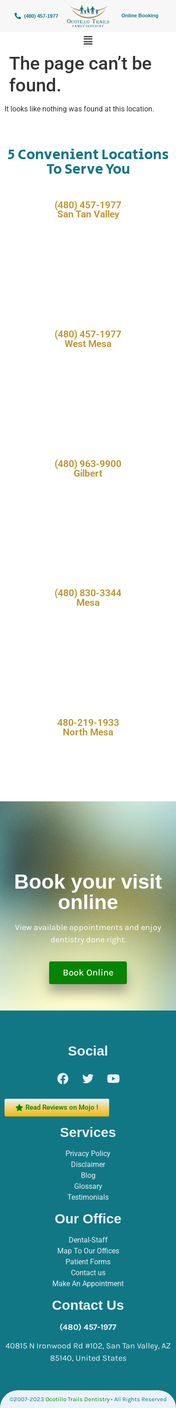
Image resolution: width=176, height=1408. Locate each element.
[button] (88, 40)
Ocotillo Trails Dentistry (77, 1399)
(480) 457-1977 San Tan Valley (88, 210)
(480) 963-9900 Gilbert (88, 468)
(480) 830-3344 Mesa (88, 598)
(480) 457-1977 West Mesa (88, 339)
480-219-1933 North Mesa (88, 727)
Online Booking (139, 15)
